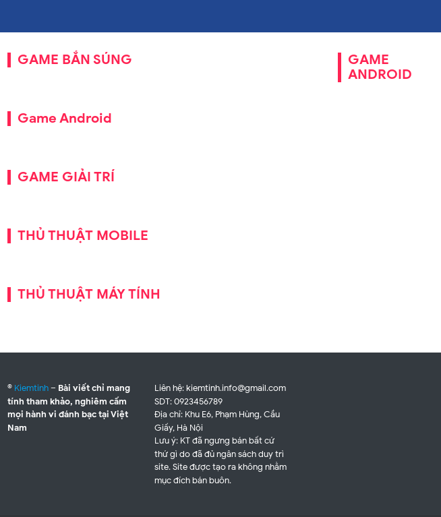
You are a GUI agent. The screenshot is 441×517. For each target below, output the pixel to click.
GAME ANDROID (380, 67)
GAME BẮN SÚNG (75, 59)
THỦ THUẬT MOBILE (83, 235)
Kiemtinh (31, 388)
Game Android (65, 118)
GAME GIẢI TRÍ (66, 177)
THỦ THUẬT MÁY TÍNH (89, 294)
